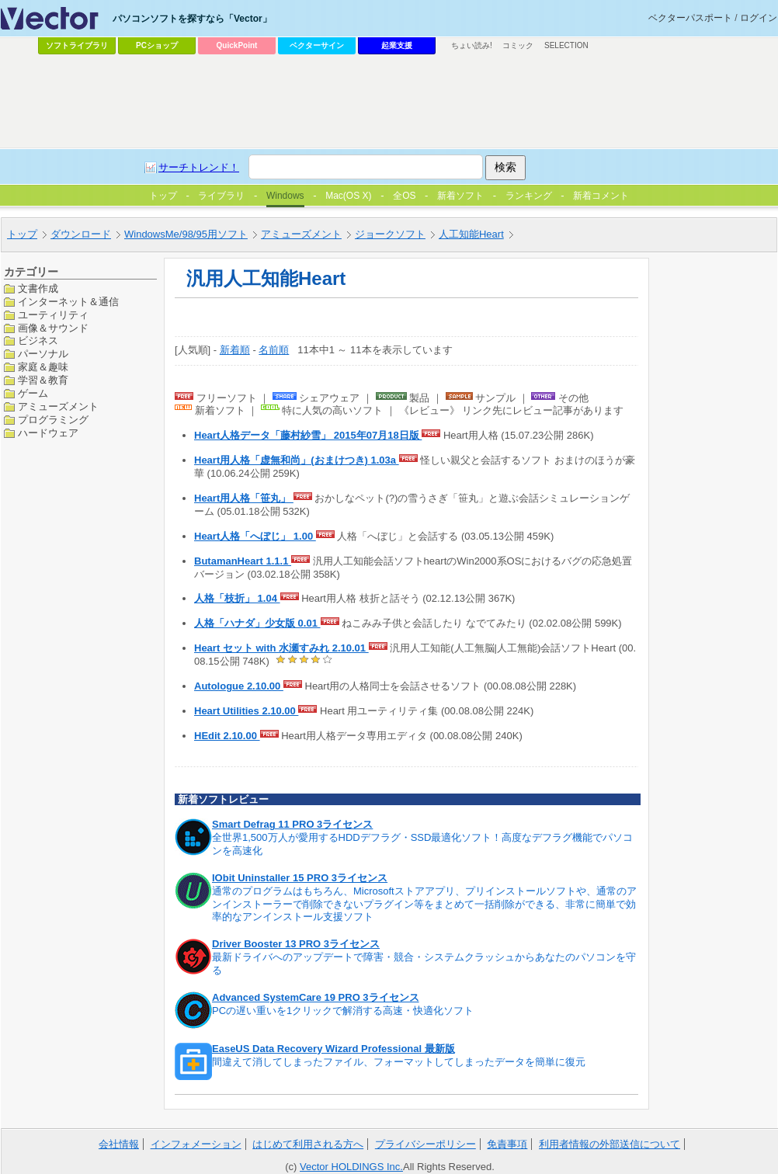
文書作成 (38, 288)
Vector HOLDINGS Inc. (351, 1166)
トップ (22, 234)
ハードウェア (48, 433)
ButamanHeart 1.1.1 (242, 561)
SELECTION (566, 45)
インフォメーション (196, 1144)
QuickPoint (237, 45)
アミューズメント (301, 234)
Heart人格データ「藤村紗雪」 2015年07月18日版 (308, 435)
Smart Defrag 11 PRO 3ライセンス (292, 824)
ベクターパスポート (690, 17)
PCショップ (157, 45)
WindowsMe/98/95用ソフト (186, 234)
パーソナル (43, 353)
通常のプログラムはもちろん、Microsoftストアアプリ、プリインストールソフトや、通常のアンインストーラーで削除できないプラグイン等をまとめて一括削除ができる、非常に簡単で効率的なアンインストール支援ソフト (424, 904)
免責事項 (507, 1144)
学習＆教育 (43, 380)
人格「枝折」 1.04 (237, 598)
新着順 (235, 350)
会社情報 (119, 1144)
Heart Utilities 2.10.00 (246, 711)
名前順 (274, 350)
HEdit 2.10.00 (227, 736)
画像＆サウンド (53, 328)
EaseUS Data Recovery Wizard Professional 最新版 (333, 1048)
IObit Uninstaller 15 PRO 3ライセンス (299, 878)
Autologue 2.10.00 (238, 686)
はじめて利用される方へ (307, 1144)
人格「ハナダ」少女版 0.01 (257, 623)
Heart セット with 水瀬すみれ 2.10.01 (281, 648)
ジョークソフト (390, 234)
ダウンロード (80, 234)
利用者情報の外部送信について (609, 1144)
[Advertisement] (211, 90)
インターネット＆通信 (68, 301)
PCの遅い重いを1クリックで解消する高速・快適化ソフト (343, 1010)
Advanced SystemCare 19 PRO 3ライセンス (315, 997)
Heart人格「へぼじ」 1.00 (255, 536)
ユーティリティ (53, 315)
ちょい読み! (471, 45)
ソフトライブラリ (77, 45)
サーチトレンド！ (198, 167)
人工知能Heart (471, 234)
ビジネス (38, 340)
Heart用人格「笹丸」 (243, 498)
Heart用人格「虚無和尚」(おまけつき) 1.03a (296, 460)
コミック (517, 45)
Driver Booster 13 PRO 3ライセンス (296, 944)
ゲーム (33, 393)
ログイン (758, 17)
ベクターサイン (317, 45)
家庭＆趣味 (43, 367)
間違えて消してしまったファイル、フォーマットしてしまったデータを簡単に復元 (398, 1062)
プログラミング (53, 419)
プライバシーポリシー (425, 1144)
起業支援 (396, 45)
